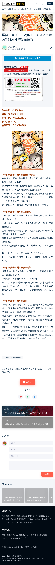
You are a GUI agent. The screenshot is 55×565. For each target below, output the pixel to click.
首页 (4, 9)
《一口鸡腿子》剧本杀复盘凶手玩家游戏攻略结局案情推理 (13, 499)
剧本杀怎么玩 (26, 9)
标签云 (27, 547)
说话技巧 (5, 538)
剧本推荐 (37, 9)
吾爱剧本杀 (12, 47)
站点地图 (34, 547)
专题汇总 (22, 538)
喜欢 (27, 382)
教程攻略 (47, 9)
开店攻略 (14, 538)
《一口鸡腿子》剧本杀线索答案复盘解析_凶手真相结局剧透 (36, 499)
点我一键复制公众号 (16, 70)
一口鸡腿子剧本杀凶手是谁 (12, 357)
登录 (49, 4)
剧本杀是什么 (13, 9)
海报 (27, 390)
